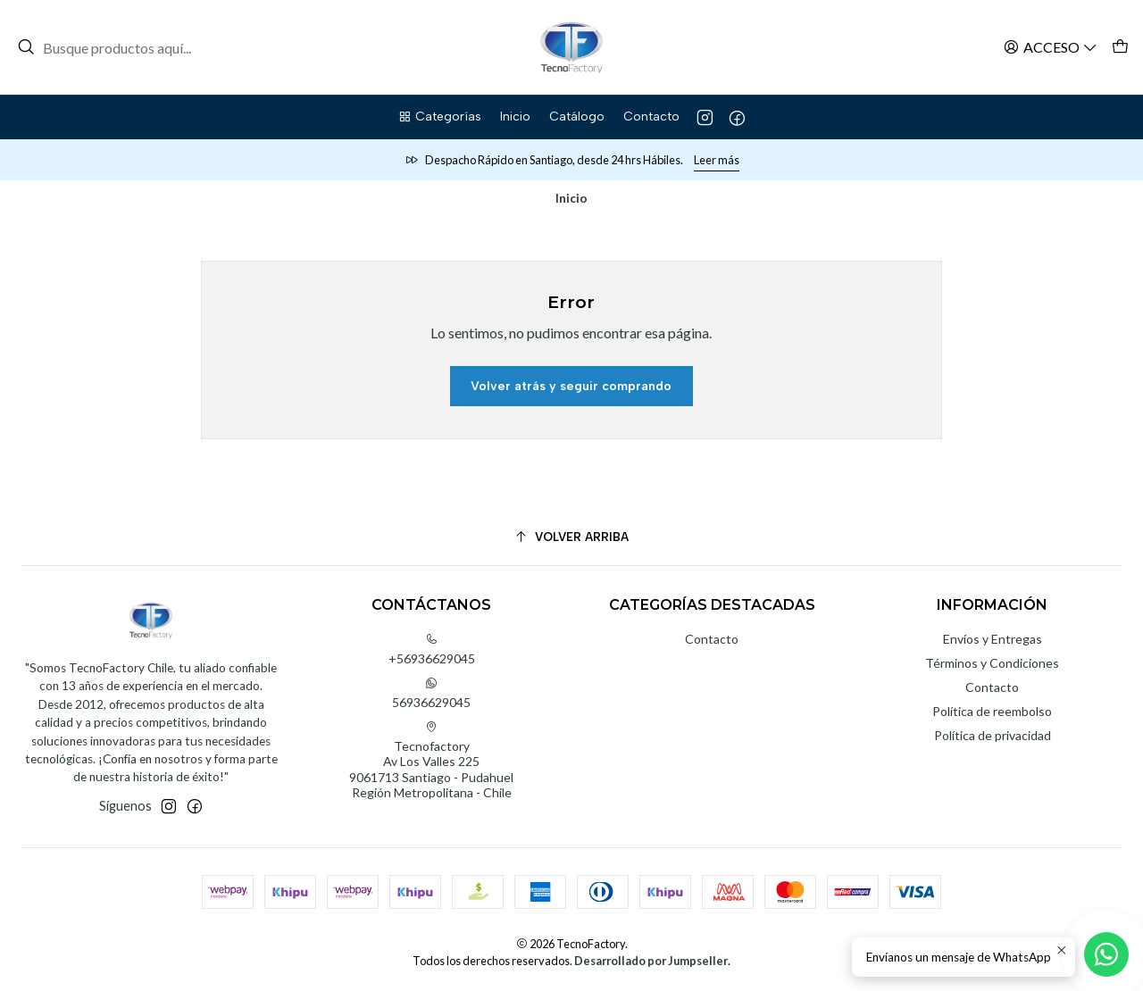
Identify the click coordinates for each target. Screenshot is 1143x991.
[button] (439, 117)
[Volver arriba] (571, 537)
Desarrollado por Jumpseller (651, 961)
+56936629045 (431, 649)
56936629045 (431, 693)
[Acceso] (1050, 47)
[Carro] (1120, 47)
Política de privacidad (992, 735)
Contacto (711, 638)
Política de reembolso (992, 711)
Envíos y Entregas (992, 638)
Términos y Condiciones (992, 662)
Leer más (716, 160)
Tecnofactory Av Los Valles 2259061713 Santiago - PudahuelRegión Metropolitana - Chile (431, 760)
